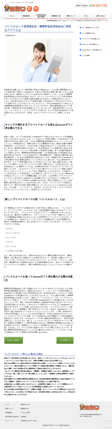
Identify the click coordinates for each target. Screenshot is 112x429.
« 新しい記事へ (14, 340)
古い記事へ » (65, 340)
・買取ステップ (8, 408)
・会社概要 (22, 416)
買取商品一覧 (56, 16)
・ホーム (6, 404)
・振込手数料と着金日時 (11, 416)
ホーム (11, 16)
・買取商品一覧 (24, 408)
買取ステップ (71, 16)
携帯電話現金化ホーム (53, 20)
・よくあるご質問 (24, 412)
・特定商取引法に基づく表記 (27, 420)
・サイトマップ (8, 420)
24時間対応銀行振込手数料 (41, 16)
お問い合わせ (100, 16)
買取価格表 (26, 16)
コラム (86, 16)
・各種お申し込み (24, 404)
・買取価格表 (8, 412)
